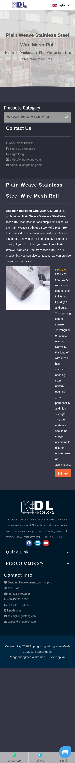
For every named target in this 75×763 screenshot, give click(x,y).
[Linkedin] (37, 543)
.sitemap (39, 657)
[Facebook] (29, 543)
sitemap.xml (58, 657)
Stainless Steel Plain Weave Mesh (62, 269)
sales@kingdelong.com (22, 616)
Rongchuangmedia (21, 657)
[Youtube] (46, 543)
